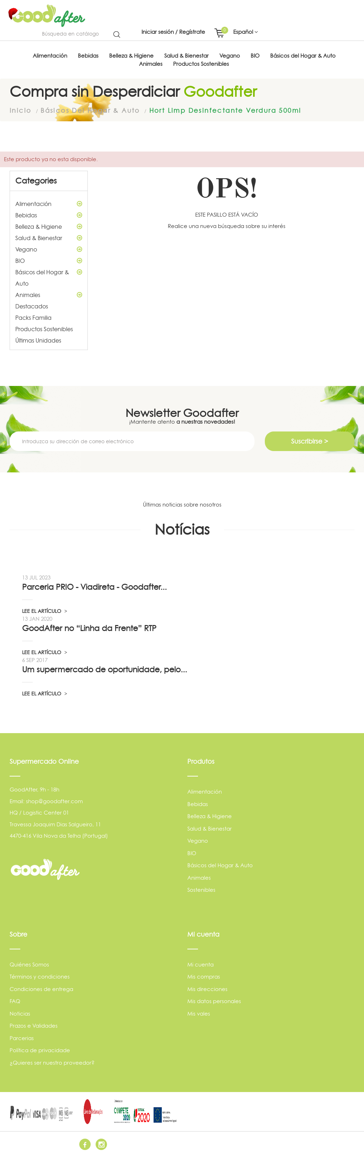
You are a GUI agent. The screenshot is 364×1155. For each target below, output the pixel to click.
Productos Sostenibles (44, 328)
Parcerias (22, 1037)
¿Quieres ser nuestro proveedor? (52, 1062)
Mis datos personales (214, 1000)
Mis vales (198, 1013)
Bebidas (48, 214)
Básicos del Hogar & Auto (48, 276)
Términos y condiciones (40, 976)
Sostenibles (201, 889)
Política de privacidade (40, 1050)
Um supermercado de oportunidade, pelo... (104, 669)
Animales (48, 294)
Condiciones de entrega (41, 988)
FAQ (15, 1000)
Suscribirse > (309, 441)
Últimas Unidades (38, 339)
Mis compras (203, 976)
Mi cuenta (200, 964)
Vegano (48, 248)
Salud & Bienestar (48, 237)
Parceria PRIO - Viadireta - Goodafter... (94, 586)
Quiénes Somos (29, 964)
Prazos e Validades (34, 1025)
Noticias (20, 1013)
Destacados (31, 305)
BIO (48, 260)
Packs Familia (33, 316)
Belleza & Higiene (48, 226)
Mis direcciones (207, 988)
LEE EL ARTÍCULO (44, 611)
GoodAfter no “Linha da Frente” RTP (89, 627)
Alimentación (48, 203)
